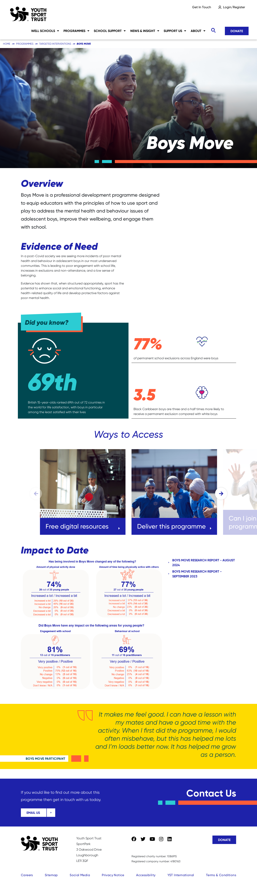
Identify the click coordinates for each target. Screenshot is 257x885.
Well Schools (45, 31)
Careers (27, 875)
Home (6, 43)
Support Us (175, 31)
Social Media (80, 875)
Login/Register (234, 7)
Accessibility (145, 875)
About (198, 31)
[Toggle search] (213, 30)
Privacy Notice (113, 875)
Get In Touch (201, 7)
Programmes (76, 31)
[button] (221, 494)
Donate (236, 31)
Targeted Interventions (55, 43)
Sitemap (51, 875)
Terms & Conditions (221, 875)
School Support (110, 31)
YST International (180, 875)
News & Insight (144, 31)
